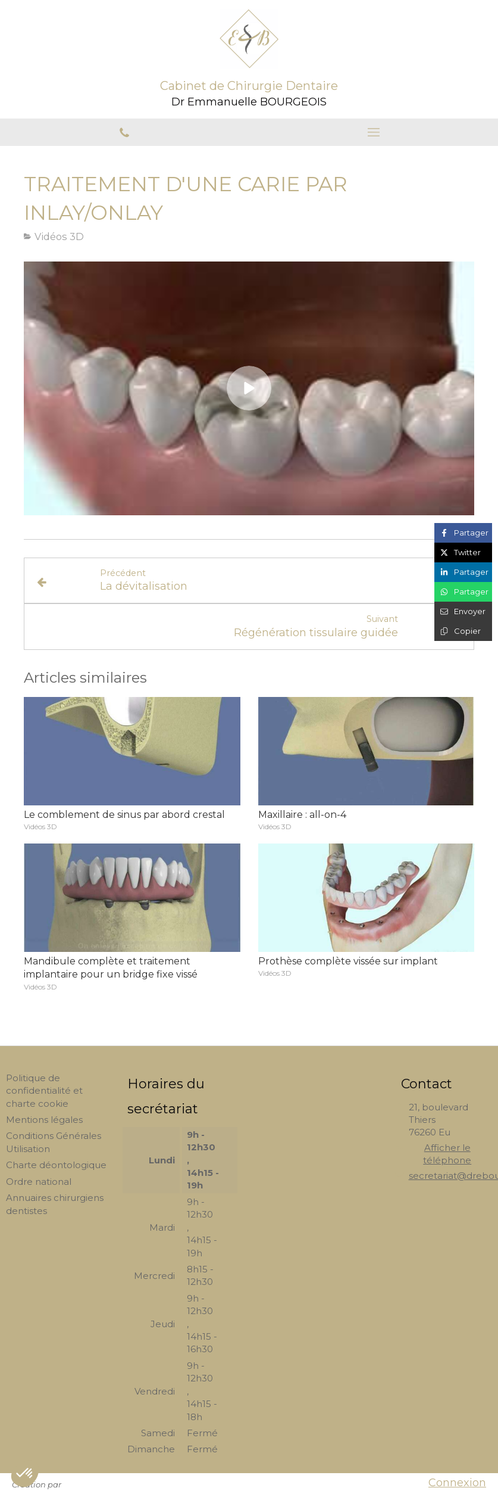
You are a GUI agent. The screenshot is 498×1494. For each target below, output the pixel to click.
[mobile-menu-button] (374, 132)
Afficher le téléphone (447, 1154)
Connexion (457, 1482)
